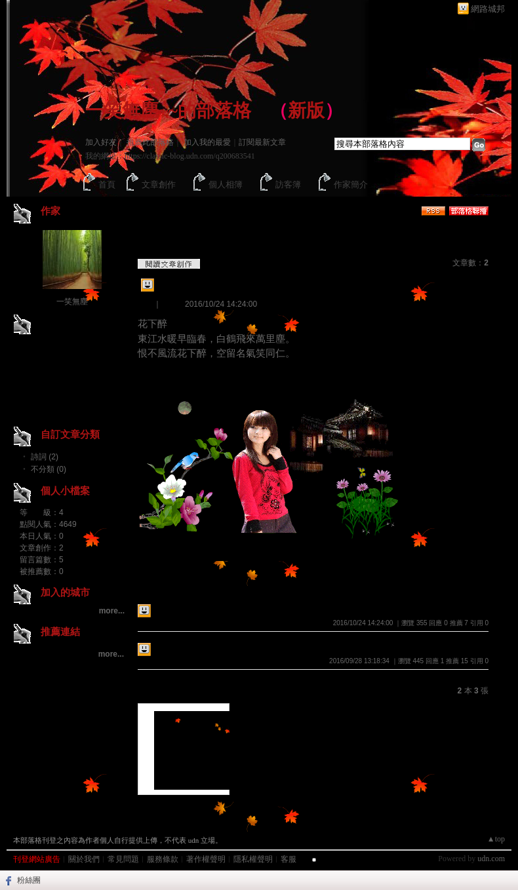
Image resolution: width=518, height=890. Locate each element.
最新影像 (157, 688)
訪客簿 (288, 184)
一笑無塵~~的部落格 (168, 110)
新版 (306, 110)
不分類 (193, 806)
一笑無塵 (72, 301)
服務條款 (162, 859)
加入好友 (101, 142)
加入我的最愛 (207, 142)
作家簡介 (351, 184)
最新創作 (157, 588)
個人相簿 (226, 184)
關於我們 (84, 859)
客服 (288, 859)
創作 (145, 304)
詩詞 (169, 304)
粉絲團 (29, 880)
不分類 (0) (48, 469)
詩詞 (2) (44, 456)
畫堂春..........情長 (191, 648)
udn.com (491, 858)
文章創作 (159, 184)
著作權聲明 (206, 859)
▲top (496, 838)
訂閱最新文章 (262, 142)
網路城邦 (488, 9)
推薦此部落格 (150, 142)
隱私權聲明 (253, 859)
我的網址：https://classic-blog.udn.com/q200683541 (170, 156)
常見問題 (123, 859)
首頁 (106, 184)
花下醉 (172, 287)
